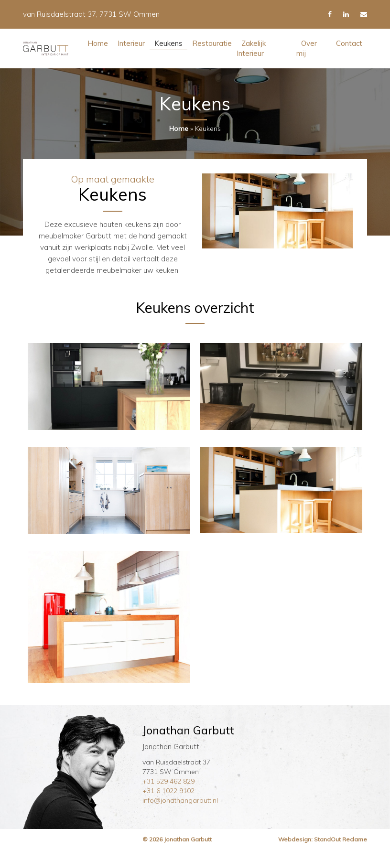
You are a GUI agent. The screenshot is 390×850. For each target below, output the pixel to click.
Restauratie (212, 43)
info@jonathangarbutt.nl (180, 800)
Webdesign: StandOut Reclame (322, 839)
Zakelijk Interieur (251, 48)
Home (97, 43)
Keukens (168, 43)
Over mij (306, 48)
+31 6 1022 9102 (168, 790)
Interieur (131, 43)
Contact (349, 43)
